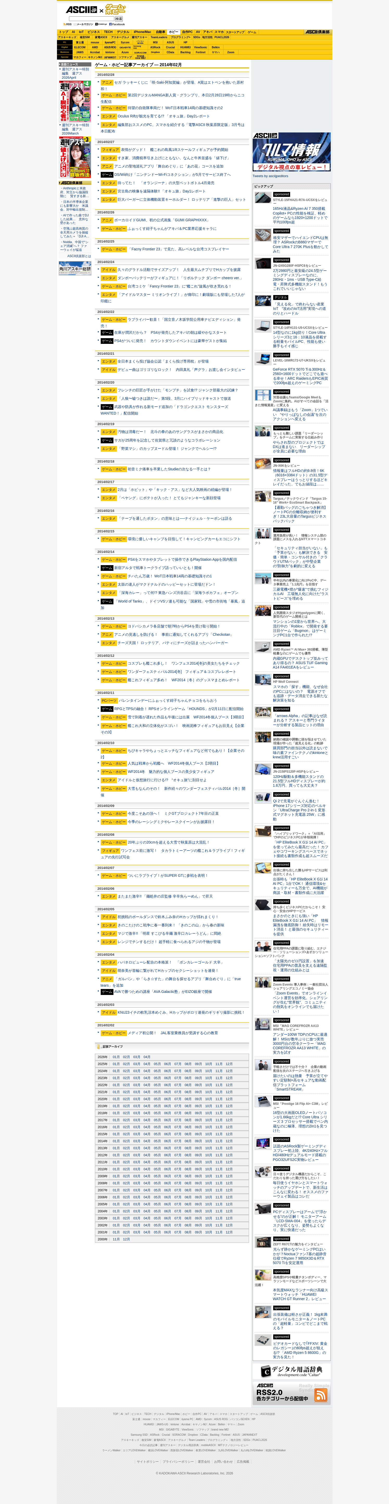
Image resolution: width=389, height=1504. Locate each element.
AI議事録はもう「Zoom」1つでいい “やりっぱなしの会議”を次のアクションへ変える (300, 414)
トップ (63, 32)
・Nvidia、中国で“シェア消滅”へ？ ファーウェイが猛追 (74, 246)
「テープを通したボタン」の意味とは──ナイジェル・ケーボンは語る (175, 518)
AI (73, 32)
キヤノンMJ (95, 57)
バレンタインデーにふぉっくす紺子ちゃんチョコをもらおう (168, 700)
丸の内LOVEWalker (252, 1450)
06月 (167, 1064)
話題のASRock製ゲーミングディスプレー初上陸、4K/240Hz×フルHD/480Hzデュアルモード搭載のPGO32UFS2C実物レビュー (300, 1153)
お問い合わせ (223, 1461)
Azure (125, 52)
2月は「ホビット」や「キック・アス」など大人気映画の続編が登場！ (175, 489)
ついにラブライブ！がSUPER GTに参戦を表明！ (168, 875)
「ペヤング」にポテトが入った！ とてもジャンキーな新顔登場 (169, 498)
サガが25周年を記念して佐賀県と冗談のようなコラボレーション (167, 440)
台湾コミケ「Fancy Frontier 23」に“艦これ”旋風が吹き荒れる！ (180, 286)
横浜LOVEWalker (158, 1450)
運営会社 (204, 1461)
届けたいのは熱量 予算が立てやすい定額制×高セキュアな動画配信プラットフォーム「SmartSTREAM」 (300, 1082)
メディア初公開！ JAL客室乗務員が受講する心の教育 (173, 1033)
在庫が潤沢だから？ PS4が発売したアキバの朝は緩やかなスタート (170, 332)
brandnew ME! (140, 57)
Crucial (170, 47)
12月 (229, 1064)
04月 (147, 1057)
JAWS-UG (162, 1424)
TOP (115, 1414)
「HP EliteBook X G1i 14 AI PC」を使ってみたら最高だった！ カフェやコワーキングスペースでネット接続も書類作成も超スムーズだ (301, 849)
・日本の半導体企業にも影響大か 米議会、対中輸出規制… (74, 205)
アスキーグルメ (120, 37)
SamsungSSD (137, 47)
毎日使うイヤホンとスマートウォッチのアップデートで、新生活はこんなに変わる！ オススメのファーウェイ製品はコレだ (301, 1189)
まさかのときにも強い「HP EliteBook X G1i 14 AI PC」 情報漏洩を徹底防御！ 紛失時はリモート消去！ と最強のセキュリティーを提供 (301, 925)
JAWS (80, 52)
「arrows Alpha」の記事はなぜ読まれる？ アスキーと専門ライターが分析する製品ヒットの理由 (300, 720)
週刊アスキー (139, 37)
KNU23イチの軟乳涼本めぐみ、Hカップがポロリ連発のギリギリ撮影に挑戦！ (181, 1012)
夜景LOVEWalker (206, 1450)
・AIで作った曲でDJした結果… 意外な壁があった (74, 219)
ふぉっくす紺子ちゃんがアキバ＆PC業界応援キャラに (172, 228)
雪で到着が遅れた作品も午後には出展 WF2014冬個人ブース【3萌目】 (187, 717)
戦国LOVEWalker (276, 1450)
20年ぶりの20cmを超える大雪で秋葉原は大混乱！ (169, 842)
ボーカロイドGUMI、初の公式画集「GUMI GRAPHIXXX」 (162, 220)
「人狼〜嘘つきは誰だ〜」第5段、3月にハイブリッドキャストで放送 (174, 398)
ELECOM (80, 47)
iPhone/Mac (142, 32)
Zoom (230, 52)
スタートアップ (235, 32)
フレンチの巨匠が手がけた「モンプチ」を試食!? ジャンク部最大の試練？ (178, 390)
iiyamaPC (110, 42)
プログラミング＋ (217, 1440)
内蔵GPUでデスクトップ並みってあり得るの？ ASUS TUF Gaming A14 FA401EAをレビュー (300, 663)
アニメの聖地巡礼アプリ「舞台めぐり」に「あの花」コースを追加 (169, 166)
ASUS (170, 42)
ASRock (155, 47)
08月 (188, 1064)
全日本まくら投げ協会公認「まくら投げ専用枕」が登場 (163, 361)
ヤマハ (216, 52)
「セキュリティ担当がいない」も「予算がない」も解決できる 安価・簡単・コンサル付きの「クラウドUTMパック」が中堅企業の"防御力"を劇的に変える (300, 557)
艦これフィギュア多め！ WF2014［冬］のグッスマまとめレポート (184, 680)
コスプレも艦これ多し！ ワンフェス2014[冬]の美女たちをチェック (184, 663)
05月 (157, 1064)
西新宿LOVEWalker (181, 1450)
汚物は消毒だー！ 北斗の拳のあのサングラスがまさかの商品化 (170, 432)
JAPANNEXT (110, 57)
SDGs (196, 37)
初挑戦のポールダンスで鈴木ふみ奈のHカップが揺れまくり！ (168, 917)
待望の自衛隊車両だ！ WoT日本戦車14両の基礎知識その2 (175, 108)
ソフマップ (125, 57)
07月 (177, 1064)
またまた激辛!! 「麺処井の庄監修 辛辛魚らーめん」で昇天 (165, 896)
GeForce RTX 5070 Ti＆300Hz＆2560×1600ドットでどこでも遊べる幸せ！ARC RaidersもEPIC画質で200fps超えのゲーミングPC (300, 376)
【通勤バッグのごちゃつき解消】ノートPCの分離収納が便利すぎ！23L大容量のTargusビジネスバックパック (300, 514)
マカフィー (79, 57)
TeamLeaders (159, 37)
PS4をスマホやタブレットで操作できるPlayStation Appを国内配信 (182, 559)
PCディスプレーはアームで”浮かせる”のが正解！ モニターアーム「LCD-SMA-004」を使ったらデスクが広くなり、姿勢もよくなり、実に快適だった (300, 1221)
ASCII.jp (81, 9)
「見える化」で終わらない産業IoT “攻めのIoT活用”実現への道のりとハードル (299, 308)
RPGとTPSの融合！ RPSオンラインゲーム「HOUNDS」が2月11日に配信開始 (179, 709)
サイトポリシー (148, 1461)
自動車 (160, 32)
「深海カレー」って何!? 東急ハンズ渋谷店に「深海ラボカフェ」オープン (178, 593)
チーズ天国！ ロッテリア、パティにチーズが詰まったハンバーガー (173, 643)
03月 (136, 1057)
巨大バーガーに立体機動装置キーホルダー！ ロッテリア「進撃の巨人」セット (182, 199)
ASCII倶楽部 (318, 32)
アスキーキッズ (67, 37)
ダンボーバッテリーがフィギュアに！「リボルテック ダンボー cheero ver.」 (180, 278)
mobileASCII (208, 1445)
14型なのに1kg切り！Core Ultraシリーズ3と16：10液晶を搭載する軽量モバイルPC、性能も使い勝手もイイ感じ (300, 339)
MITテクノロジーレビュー (233, 1445)
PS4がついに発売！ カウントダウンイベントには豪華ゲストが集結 (170, 341)
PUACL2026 (221, 37)
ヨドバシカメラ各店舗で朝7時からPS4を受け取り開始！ (174, 626)
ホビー (173, 32)
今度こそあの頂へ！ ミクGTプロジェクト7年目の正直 (173, 813)
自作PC (187, 32)
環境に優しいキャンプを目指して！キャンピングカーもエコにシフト (184, 539)
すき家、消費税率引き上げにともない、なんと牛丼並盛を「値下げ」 (174, 158)
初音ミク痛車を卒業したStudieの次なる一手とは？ (169, 469)
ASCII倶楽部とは (79, 256)
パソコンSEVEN (140, 42)
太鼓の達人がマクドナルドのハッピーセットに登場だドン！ (167, 584)
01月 (116, 1057)
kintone (110, 52)
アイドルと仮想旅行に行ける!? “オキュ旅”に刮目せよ (162, 780)
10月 (208, 1064)
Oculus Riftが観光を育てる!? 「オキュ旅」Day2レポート (164, 116)
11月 (218, 1064)
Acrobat (95, 52)
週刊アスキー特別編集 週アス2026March (75, 129)
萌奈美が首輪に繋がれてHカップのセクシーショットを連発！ (168, 970)
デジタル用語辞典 (188, 1445)
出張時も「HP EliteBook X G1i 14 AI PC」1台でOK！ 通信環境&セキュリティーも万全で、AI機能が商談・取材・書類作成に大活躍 (300, 886)
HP (185, 42)
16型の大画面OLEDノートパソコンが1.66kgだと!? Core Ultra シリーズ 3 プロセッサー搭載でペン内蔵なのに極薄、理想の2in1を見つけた (300, 1122)
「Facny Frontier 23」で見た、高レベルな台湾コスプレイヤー (178, 249)
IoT (81, 32)
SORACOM (179, 1434)
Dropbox (155, 52)
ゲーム (252, 32)
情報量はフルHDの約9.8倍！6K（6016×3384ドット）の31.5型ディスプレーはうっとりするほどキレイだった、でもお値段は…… (300, 477)
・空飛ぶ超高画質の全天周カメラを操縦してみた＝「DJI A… (75, 232)
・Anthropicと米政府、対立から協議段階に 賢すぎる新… (74, 192)
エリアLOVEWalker (134, 1450)
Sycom (125, 42)
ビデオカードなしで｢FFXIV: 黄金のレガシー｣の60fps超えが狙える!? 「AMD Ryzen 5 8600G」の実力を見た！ (300, 1350)
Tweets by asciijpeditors (270, 176)
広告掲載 (243, 1461)
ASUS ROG (110, 47)
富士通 (80, 42)
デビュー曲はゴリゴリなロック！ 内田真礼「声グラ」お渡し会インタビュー (181, 369)
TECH (108, 32)
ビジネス (93, 32)
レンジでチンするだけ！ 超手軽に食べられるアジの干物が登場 (169, 942)
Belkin (216, 47)
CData (170, 52)
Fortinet (200, 52)
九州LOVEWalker (228, 1450)
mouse (95, 42)
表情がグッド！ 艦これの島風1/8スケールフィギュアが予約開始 (174, 150)
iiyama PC (188, 1419)
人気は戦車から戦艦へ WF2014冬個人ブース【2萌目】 (174, 763)
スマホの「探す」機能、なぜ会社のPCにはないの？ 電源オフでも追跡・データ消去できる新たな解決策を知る (300, 693)
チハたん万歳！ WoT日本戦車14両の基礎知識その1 (170, 576)
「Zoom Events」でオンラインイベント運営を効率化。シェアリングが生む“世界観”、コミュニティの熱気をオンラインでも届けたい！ (300, 1002)
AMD (95, 47)
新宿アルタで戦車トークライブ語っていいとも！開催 (158, 568)
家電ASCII (101, 37)
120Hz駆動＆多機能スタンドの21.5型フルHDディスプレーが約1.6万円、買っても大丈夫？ (299, 781)
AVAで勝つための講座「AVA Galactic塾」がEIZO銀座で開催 (163, 992)
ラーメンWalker (111, 1450)
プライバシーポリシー (178, 1461)
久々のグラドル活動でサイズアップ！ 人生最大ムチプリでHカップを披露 (179, 270)
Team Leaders (197, 1440)
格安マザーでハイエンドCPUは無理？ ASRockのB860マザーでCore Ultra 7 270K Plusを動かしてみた (301, 244)
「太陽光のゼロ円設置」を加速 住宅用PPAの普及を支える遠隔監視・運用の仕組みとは (300, 965)
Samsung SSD (139, 1434)
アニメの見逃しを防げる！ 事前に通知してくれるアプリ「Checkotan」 (174, 634)
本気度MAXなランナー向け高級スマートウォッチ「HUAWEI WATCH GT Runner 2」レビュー (300, 1294)
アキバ (207, 32)
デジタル (123, 32)
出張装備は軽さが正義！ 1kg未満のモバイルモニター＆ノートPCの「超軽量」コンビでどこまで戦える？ (300, 1321)
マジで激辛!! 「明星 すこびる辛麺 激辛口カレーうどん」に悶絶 (169, 933)
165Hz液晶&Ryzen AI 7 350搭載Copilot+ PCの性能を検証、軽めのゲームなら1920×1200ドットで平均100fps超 (300, 215)
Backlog (186, 52)
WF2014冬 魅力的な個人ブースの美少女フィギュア (171, 772)
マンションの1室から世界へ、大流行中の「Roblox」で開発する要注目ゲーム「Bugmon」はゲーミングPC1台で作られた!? (300, 628)
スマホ (219, 32)
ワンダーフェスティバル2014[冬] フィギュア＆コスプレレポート (182, 672)
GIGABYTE (125, 47)
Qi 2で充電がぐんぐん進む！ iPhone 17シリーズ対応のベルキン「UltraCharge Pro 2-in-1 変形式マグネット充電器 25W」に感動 (299, 810)
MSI (155, 42)
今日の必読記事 (148, 1445)
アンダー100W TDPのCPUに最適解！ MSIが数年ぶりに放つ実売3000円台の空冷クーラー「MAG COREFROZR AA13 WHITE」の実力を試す (300, 1043)
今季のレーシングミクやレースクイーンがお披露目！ (171, 822)
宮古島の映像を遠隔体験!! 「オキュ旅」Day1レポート (162, 191)
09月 (198, 1064)
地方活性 (207, 37)
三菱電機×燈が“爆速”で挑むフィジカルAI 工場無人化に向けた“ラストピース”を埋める (301, 593)
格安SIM (85, 37)
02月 (126, 1057)
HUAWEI (185, 47)
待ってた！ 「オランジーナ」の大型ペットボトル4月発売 (166, 183)
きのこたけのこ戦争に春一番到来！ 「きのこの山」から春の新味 (171, 925)
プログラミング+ (180, 37)
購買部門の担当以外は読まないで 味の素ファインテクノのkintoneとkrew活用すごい (302, 752)
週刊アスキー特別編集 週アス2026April (75, 73)
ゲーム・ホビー (116, 9)
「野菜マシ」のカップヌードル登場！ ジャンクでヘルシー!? (167, 448)
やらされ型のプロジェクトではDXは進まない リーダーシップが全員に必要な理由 (299, 446)
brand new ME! (220, 1429)
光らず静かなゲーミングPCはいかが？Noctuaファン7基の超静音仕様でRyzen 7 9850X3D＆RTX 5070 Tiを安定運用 (300, 1256)
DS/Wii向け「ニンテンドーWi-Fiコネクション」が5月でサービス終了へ (172, 174)
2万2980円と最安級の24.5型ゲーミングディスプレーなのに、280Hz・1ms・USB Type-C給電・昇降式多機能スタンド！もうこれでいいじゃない (300, 280)
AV (198, 32)
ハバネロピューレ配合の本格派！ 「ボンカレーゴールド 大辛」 (171, 962)
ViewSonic (200, 47)
